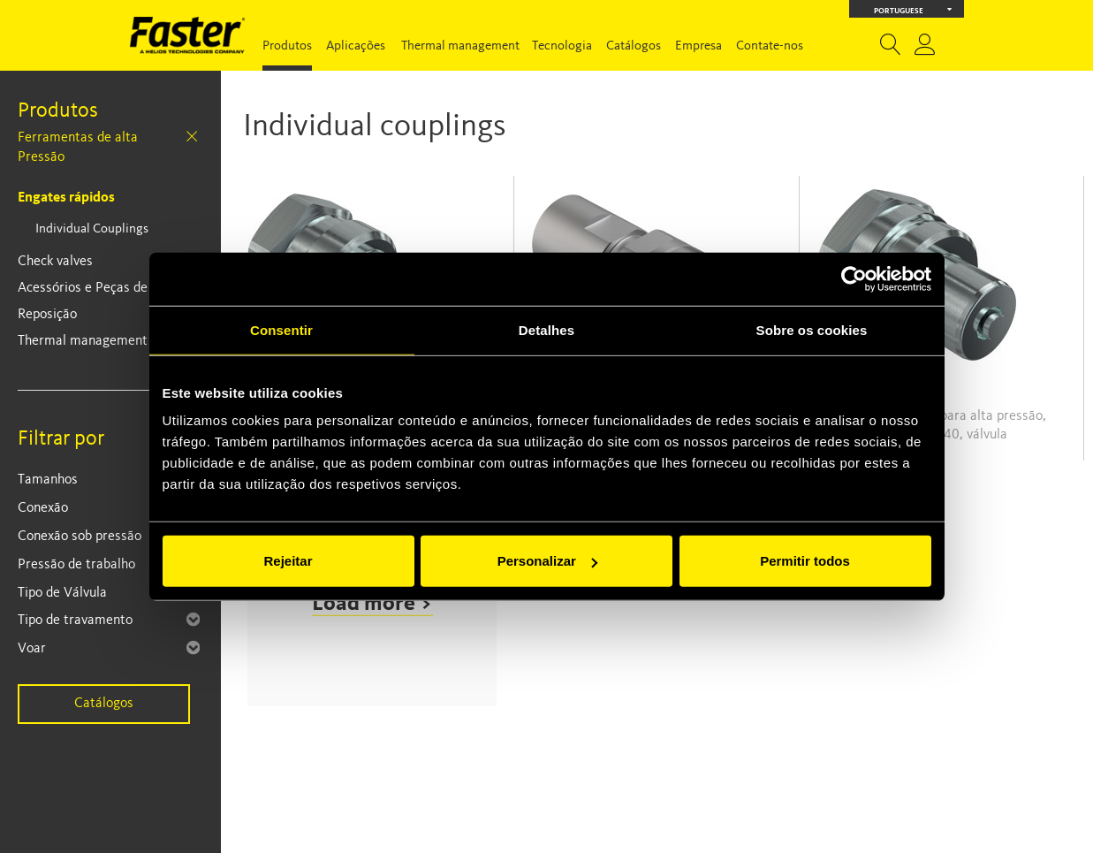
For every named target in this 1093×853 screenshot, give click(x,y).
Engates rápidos (66, 198)
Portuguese (913, 9)
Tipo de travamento (75, 620)
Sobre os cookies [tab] (812, 329)
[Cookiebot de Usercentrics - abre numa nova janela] (854, 278)
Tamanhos (48, 480)
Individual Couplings (91, 229)
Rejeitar (287, 560)
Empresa (698, 46)
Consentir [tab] (281, 329)
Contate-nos (769, 46)
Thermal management (460, 46)
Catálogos (633, 46)
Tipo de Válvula (62, 593)
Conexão (43, 508)
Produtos (287, 46)
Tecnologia (562, 46)
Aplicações (355, 46)
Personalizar (547, 560)
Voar (32, 649)
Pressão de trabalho (76, 565)
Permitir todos (805, 560)
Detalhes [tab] (546, 329)
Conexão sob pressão (79, 536)
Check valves (55, 262)
